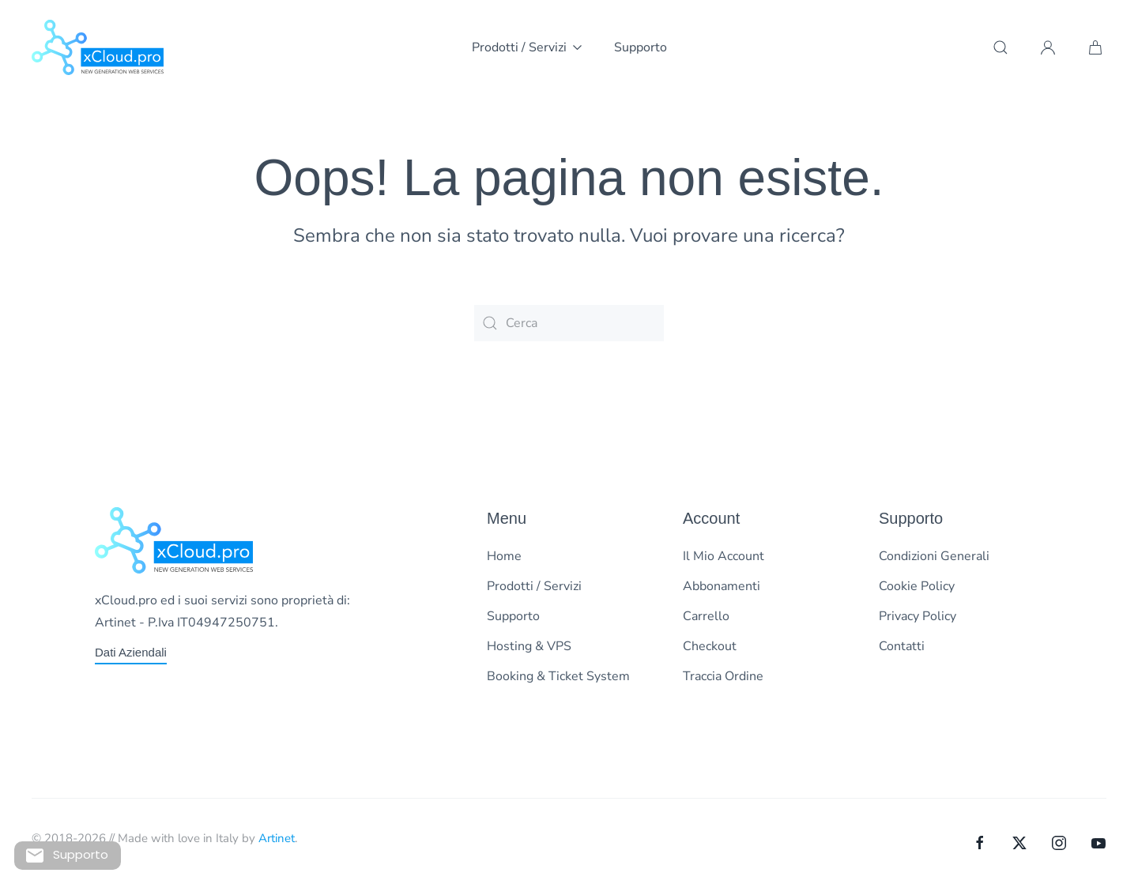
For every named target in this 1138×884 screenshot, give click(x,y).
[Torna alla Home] (98, 47)
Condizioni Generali (934, 556)
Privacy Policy (917, 616)
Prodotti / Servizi (534, 586)
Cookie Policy (917, 586)
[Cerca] (569, 323)
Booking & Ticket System (558, 676)
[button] (1000, 47)
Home (504, 556)
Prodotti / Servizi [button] (527, 47)
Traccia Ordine (723, 676)
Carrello (706, 616)
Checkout (710, 646)
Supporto (640, 47)
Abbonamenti (721, 586)
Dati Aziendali (131, 652)
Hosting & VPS (529, 646)
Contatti (902, 646)
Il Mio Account (723, 556)
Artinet (276, 838)
